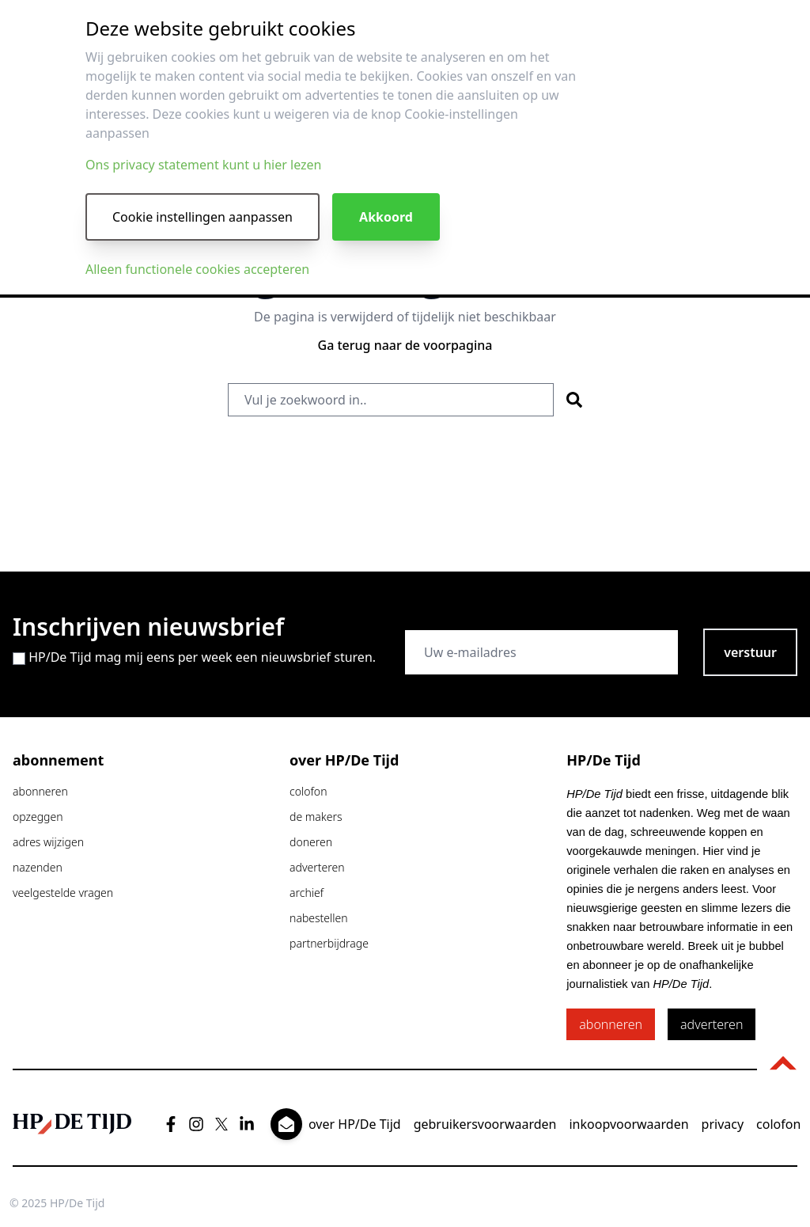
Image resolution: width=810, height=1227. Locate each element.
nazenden (37, 867)
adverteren (317, 867)
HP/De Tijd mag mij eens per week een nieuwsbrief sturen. (202, 657)
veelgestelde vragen (63, 892)
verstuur (750, 652)
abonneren (40, 791)
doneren (311, 841)
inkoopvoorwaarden (628, 1124)
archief (307, 892)
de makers (316, 816)
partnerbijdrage (329, 943)
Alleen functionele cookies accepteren (197, 269)
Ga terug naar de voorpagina (405, 345)
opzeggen (38, 816)
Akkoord (386, 217)
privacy (723, 1124)
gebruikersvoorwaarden (485, 1124)
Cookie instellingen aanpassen (202, 217)
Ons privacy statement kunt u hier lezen (203, 164)
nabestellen (319, 917)
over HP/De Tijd (354, 1124)
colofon (308, 791)
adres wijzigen (48, 841)
